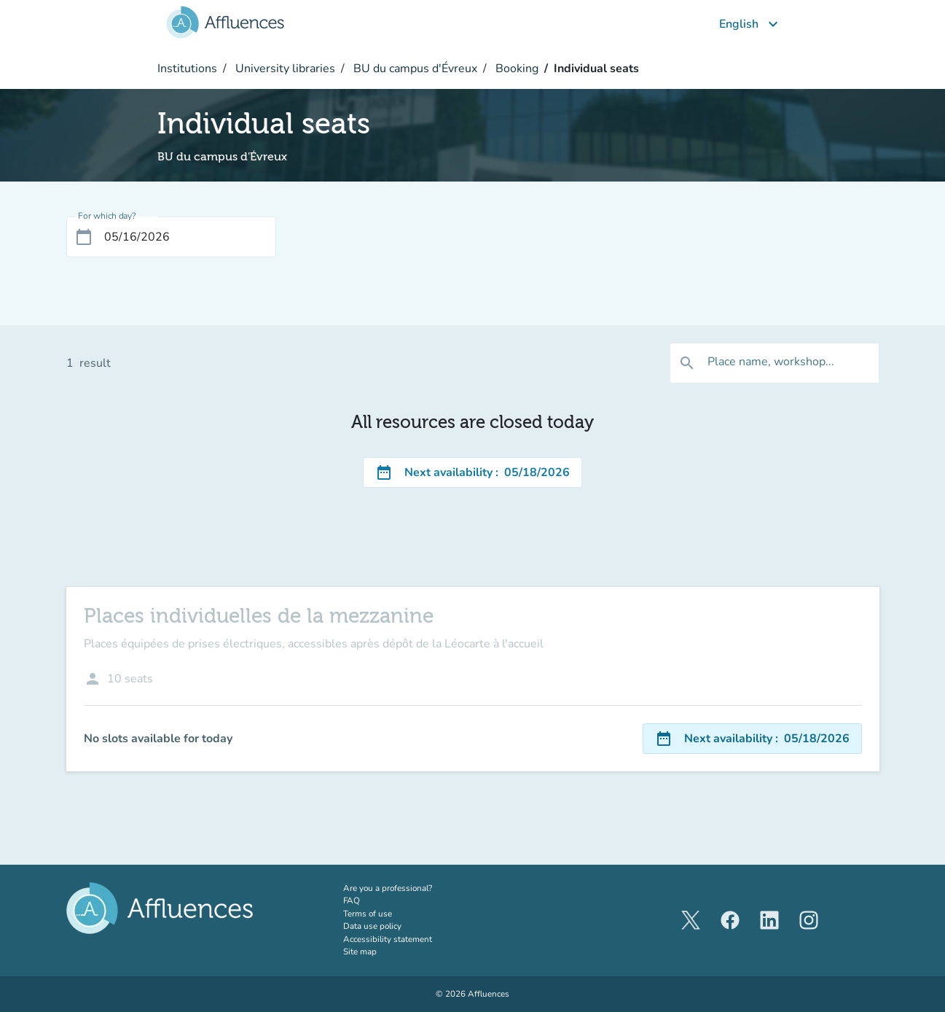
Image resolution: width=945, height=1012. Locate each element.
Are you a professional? (405, 888)
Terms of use (367, 913)
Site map (360, 951)
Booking (515, 69)
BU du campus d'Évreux (413, 69)
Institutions (187, 69)
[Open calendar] (83, 236)
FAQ (351, 900)
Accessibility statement (387, 939)
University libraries (283, 69)
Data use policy (372, 926)
